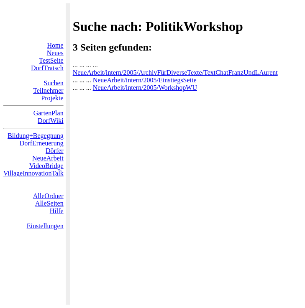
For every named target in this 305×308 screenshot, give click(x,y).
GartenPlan (48, 113)
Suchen (54, 83)
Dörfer (55, 150)
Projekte (52, 98)
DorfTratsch (47, 67)
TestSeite (51, 60)
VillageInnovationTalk (33, 173)
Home (55, 45)
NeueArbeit (48, 158)
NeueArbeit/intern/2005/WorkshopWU (145, 87)
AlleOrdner (48, 195)
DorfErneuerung (42, 143)
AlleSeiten (49, 203)
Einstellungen (45, 225)
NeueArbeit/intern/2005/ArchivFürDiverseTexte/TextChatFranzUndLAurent (175, 72)
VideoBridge (46, 165)
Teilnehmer (48, 90)
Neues (55, 52)
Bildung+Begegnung (35, 135)
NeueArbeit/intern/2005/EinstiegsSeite (145, 80)
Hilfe (57, 210)
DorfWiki (51, 120)
